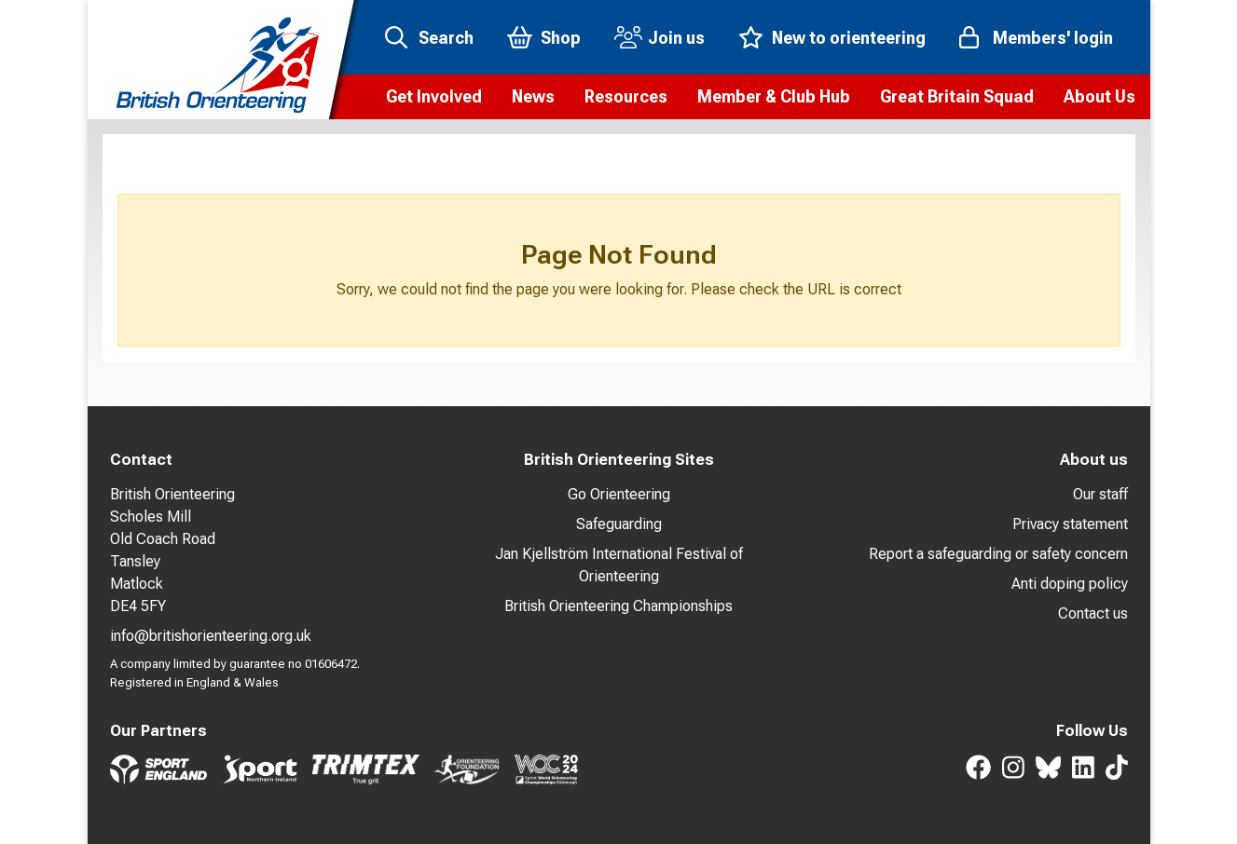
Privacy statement (1070, 524)
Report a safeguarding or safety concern (998, 554)
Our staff (1100, 494)
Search (446, 38)
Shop (561, 38)
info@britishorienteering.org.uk (210, 636)
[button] (434, 97)
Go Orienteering (619, 494)
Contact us (1093, 613)
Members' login (1053, 38)
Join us (676, 38)
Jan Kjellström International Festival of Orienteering (619, 565)
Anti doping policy (1069, 583)
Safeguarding (619, 524)
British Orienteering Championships (618, 606)
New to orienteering (849, 38)
